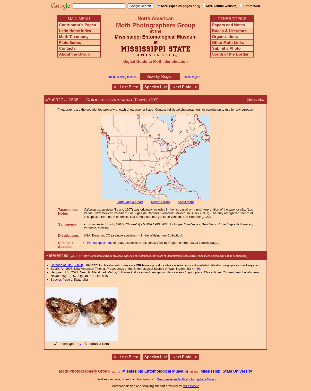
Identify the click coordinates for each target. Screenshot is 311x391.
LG (79, 344)
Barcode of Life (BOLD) (67, 265)
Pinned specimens (99, 242)
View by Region (160, 76)
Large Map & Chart (130, 202)
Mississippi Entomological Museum (155, 371)
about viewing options (122, 77)
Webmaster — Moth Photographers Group (186, 379)
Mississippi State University (226, 371)
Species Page (60, 279)
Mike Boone (191, 386)
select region (192, 77)
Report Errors (160, 202)
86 (198, 268)
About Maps (186, 202)
